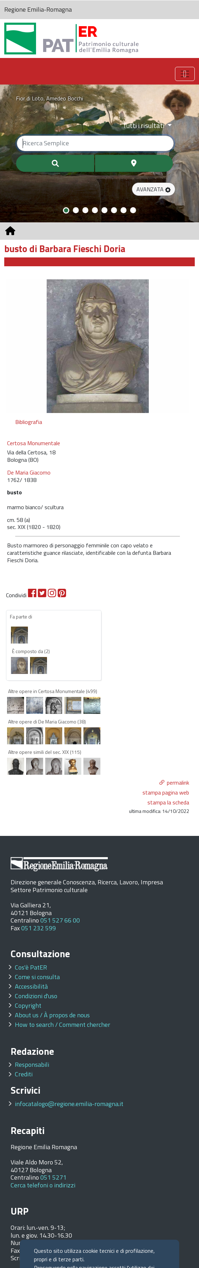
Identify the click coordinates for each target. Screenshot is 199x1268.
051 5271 (53, 1177)
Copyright (28, 1005)
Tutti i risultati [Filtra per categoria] (144, 125)
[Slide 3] (85, 210)
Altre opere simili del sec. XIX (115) (44, 752)
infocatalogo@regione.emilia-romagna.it (69, 1104)
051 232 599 (38, 928)
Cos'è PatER (31, 967)
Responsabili (32, 1064)
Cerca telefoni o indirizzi (43, 1185)
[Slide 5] (104, 210)
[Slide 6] (114, 210)
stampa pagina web (165, 792)
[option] (97, 346)
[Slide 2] (76, 210)
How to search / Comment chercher (62, 1024)
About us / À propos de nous (52, 1015)
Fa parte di (21, 616)
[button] (153, 189)
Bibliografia (28, 422)
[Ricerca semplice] (95, 143)
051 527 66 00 (60, 920)
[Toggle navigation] (185, 74)
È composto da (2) (31, 651)
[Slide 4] (95, 210)
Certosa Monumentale (33, 443)
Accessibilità (31, 986)
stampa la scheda (168, 802)
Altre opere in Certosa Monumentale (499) (52, 691)
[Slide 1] (66, 210)
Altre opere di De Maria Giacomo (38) (47, 721)
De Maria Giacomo (29, 472)
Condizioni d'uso (36, 996)
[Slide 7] (124, 210)
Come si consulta (37, 977)
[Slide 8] (133, 210)
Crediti (24, 1074)
